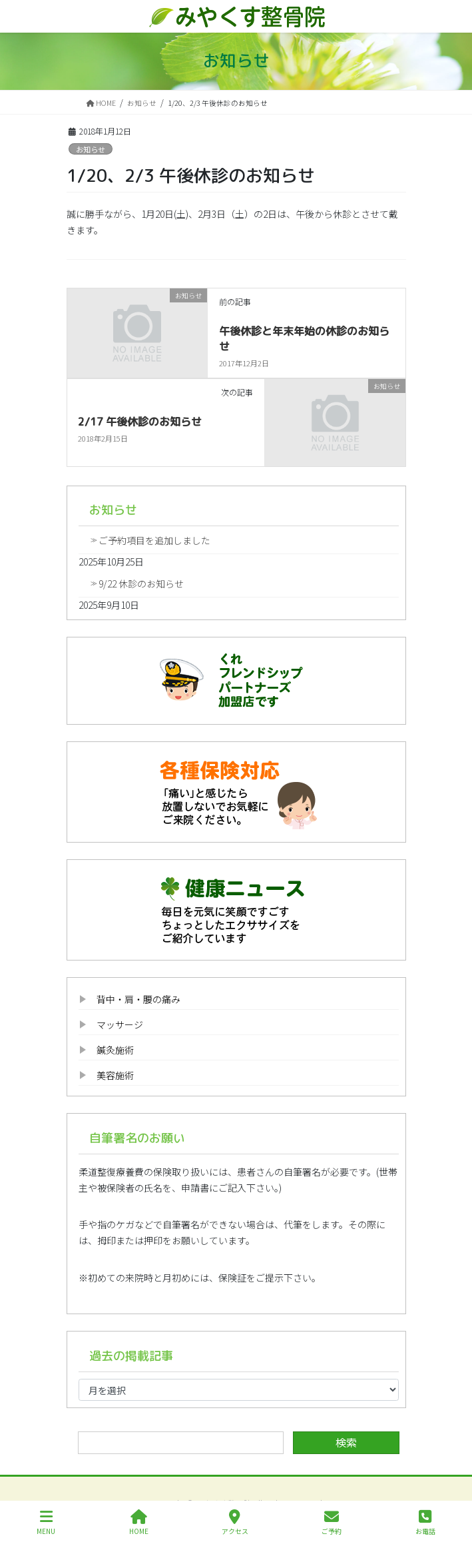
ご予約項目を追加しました (154, 540)
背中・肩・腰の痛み (138, 999)
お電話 (425, 1522)
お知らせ (90, 149)
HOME (138, 1522)
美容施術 (115, 1075)
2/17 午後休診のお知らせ (140, 421)
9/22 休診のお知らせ (141, 583)
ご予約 (332, 1522)
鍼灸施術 (115, 1049)
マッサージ (120, 1024)
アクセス (235, 1522)
